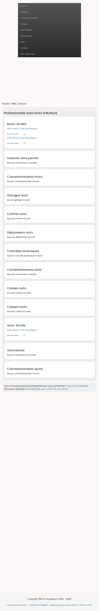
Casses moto (17, 307)
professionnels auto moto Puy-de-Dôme (46, 388)
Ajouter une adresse (78, 385)
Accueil (23, 6)
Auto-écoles (26, 30)
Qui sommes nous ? (17, 605)
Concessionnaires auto (24, 270)
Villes (13, 104)
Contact (24, 48)
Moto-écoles (16, 124)
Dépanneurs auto (20, 232)
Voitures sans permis (22, 158)
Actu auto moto (27, 54)
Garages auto (17, 195)
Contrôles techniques (23, 251)
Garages (24, 12)
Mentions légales (39, 605)
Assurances (25, 36)
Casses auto (16, 288)
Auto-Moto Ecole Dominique (22, 128)
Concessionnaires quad (25, 369)
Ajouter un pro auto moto (63, 605)
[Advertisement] (49, 80)
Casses (23, 24)
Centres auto (17, 214)
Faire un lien (86, 605)
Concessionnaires (28, 18)
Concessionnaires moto (25, 177)
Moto (22, 42)
